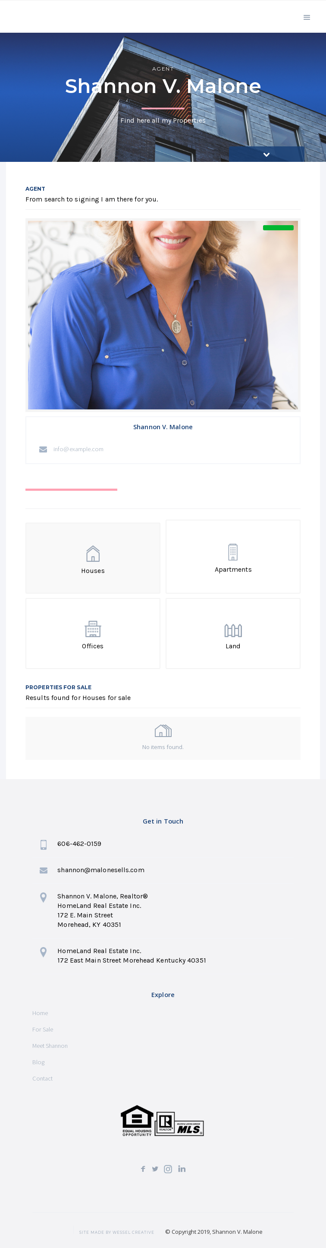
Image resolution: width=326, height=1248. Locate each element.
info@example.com (78, 449)
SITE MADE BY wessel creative (116, 1232)
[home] (48, 17)
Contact (42, 1078)
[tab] (71, 498)
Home (40, 1013)
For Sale (42, 1029)
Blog (38, 1062)
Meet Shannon (50, 1046)
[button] (307, 16)
